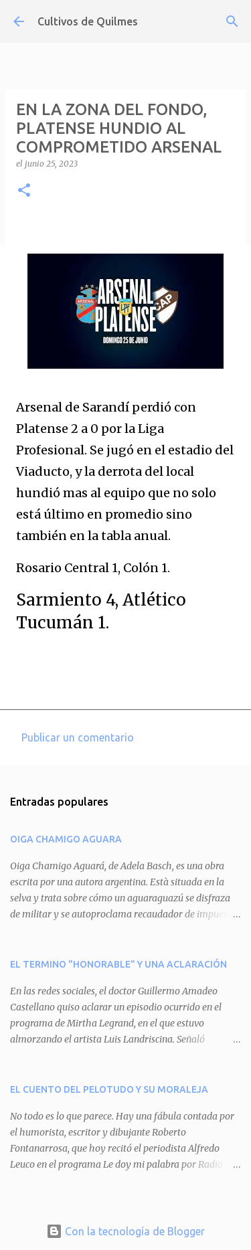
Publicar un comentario (77, 737)
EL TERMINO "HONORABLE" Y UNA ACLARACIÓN (118, 964)
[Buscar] (232, 21)
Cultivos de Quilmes (87, 21)
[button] (24, 191)
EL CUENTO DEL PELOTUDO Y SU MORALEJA (109, 1089)
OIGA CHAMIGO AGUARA (66, 839)
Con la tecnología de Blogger (125, 1231)
